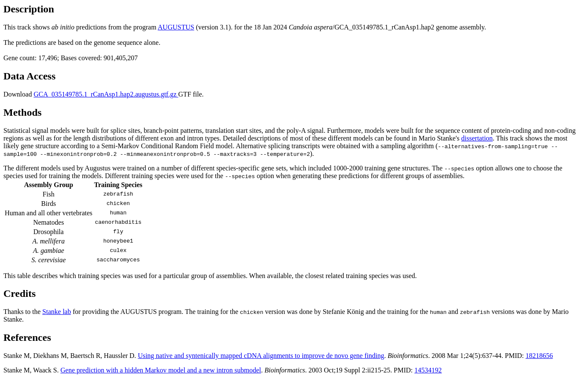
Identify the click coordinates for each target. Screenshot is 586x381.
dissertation (477, 138)
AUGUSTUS (176, 27)
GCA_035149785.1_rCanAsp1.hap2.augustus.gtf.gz (106, 94)
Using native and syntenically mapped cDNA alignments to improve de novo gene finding (261, 355)
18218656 (539, 355)
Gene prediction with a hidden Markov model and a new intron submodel (161, 370)
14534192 (428, 370)
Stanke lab (56, 311)
